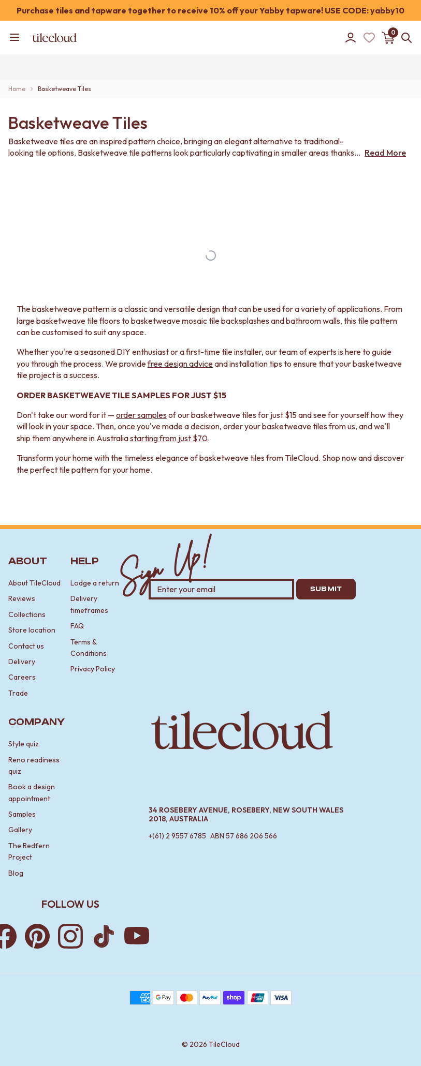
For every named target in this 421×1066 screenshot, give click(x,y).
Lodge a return (94, 583)
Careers (22, 677)
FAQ (77, 625)
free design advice (180, 363)
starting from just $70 (169, 438)
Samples (22, 814)
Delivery (21, 661)
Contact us (26, 646)
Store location (31, 630)
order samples (141, 415)
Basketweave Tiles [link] (64, 89)
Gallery (20, 829)
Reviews (21, 598)
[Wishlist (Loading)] (369, 37)
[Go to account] (350, 38)
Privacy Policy (92, 668)
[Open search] (404, 37)
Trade (18, 693)
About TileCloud (34, 583)
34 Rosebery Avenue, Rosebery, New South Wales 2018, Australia (246, 814)
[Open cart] (388, 38)
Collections (27, 614)
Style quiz (23, 743)
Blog (15, 873)
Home (16, 89)
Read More (385, 152)
